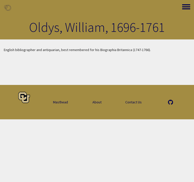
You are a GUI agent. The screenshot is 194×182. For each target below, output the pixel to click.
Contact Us (133, 102)
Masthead (60, 102)
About (97, 102)
